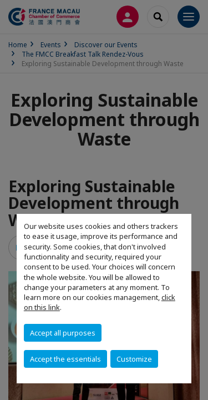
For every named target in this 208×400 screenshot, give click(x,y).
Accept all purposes (62, 333)
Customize (134, 359)
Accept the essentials (65, 359)
